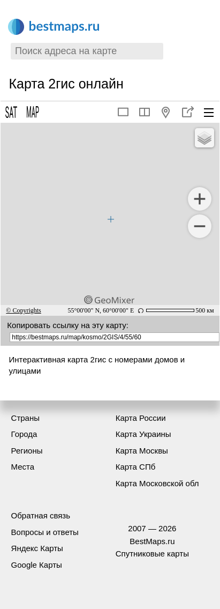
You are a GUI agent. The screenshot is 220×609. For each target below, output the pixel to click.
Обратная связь (41, 515)
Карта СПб (136, 466)
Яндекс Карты (37, 548)
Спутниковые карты (152, 553)
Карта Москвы (142, 450)
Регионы (27, 450)
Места (23, 466)
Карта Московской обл (157, 483)
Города (24, 434)
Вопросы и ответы (45, 532)
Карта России (141, 417)
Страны (25, 417)
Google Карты (36, 564)
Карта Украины (143, 434)
